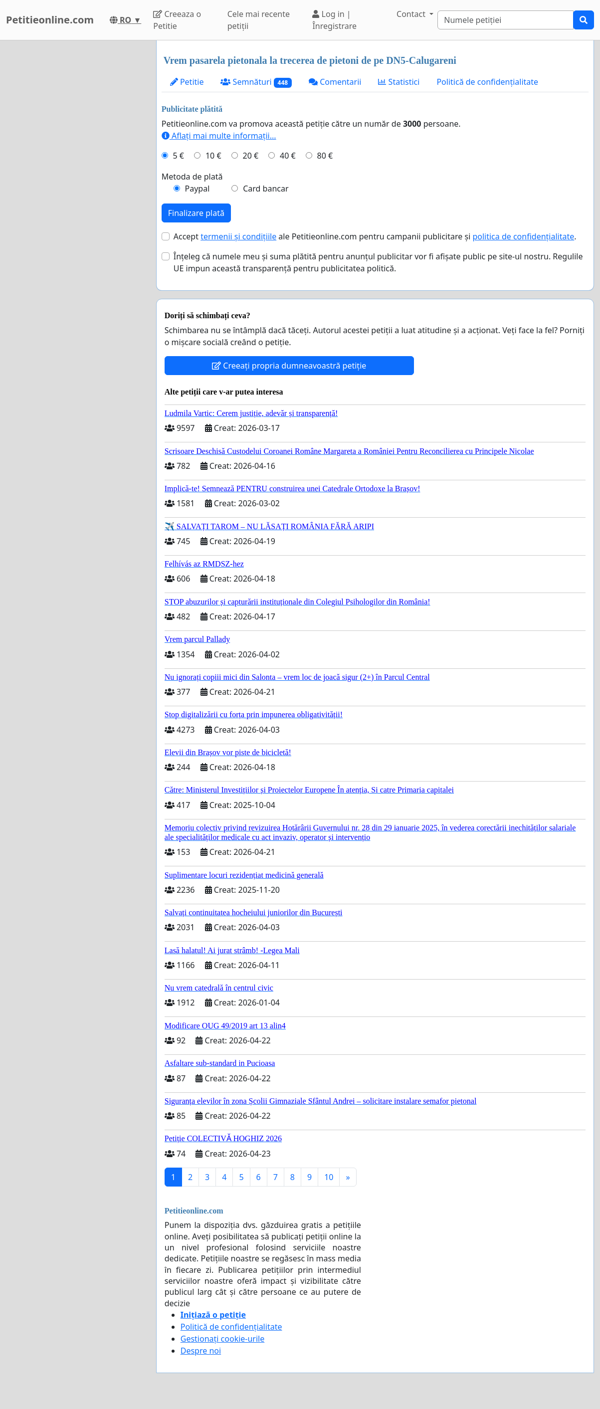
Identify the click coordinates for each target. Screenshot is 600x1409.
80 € (325, 155)
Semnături (256, 82)
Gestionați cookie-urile (223, 1338)
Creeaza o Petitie (177, 19)
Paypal (197, 188)
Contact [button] (412, 13)
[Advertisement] (75, 190)
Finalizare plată (196, 212)
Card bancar (265, 188)
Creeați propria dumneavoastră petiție (289, 365)
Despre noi (201, 1350)
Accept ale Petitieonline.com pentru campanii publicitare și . (375, 236)
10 (328, 1177)
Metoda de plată (192, 176)
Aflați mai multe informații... (219, 135)
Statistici (398, 81)
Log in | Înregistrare (334, 19)
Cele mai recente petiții (258, 19)
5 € (178, 155)
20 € (250, 155)
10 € (213, 155)
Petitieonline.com (50, 19)
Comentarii (335, 81)
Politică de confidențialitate (487, 81)
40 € (288, 155)
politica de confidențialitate (523, 236)
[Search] (505, 19)
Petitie (187, 81)
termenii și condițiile (238, 236)
